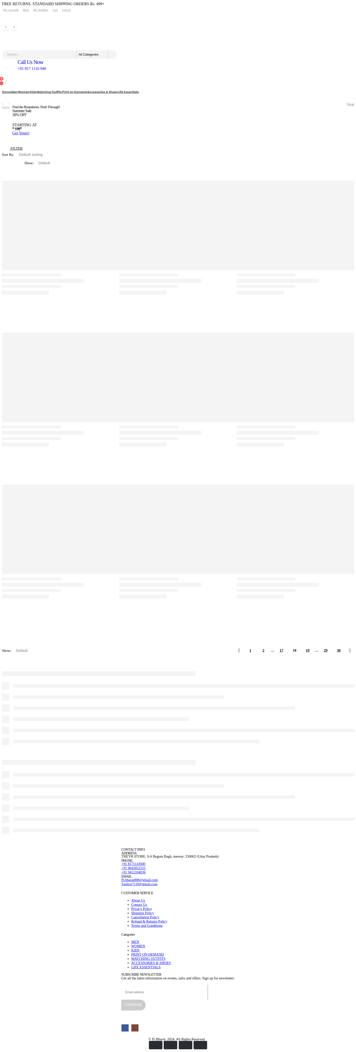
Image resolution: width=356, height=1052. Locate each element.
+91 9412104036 (133, 872)
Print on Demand (74, 92)
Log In (66, 10)
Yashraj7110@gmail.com (139, 884)
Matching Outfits (49, 92)
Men (14, 92)
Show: (29, 163)
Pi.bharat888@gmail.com (139, 880)
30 (339, 650)
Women (24, 92)
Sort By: (8, 155)
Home (6, 92)
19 (308, 650)
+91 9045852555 (133, 868)
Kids (33, 92)
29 (326, 650)
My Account (11, 10)
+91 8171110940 (133, 864)
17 (281, 650)
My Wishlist (40, 10)
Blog (26, 10)
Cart (55, 10)
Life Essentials (128, 92)
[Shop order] (37, 155)
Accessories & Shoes (102, 92)
